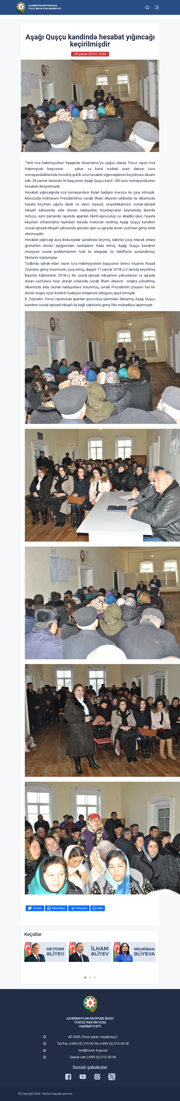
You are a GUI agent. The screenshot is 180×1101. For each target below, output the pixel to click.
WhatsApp (58, 908)
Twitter (37, 908)
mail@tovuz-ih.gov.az (93, 1050)
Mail (100, 908)
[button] (85, 978)
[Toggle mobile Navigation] (157, 7)
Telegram (81, 908)
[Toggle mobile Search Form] (147, 7)
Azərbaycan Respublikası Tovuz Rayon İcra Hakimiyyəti (44, 7)
